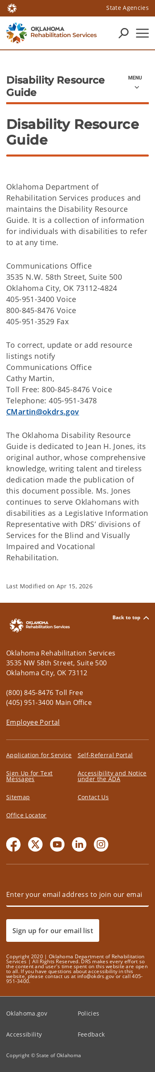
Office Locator (26, 815)
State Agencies (127, 8)
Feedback (91, 1034)
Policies (89, 1013)
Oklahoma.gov (26, 1013)
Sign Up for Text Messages (29, 776)
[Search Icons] (123, 33)
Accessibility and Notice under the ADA (112, 776)
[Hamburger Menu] (142, 33)
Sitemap (18, 797)
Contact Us (93, 797)
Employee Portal (33, 722)
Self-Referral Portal (105, 755)
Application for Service (39, 755)
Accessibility (24, 1034)
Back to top (130, 617)
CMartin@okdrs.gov (42, 412)
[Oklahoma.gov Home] (12, 8)
